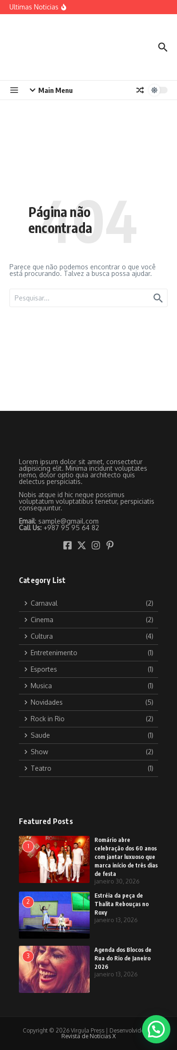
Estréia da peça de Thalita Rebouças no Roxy (121, 904)
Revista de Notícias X (88, 1036)
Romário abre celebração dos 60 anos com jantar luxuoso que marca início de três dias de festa (126, 856)
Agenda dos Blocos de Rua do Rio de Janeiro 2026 (123, 958)
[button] (156, 1029)
